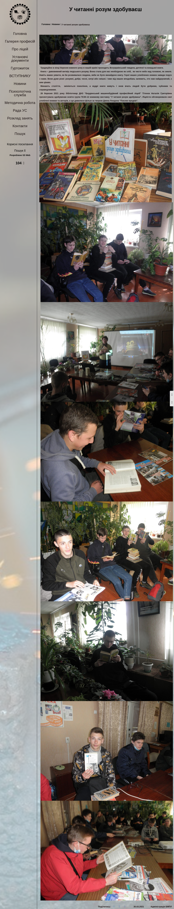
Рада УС (20, 110)
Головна (20, 34)
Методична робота (20, 103)
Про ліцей (20, 49)
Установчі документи (20, 58)
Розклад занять (20, 118)
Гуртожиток (20, 68)
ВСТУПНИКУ (20, 76)
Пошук (20, 134)
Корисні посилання (20, 144)
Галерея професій (20, 41)
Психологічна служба (20, 93)
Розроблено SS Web (20, 155)
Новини (20, 84)
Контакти (20, 126)
